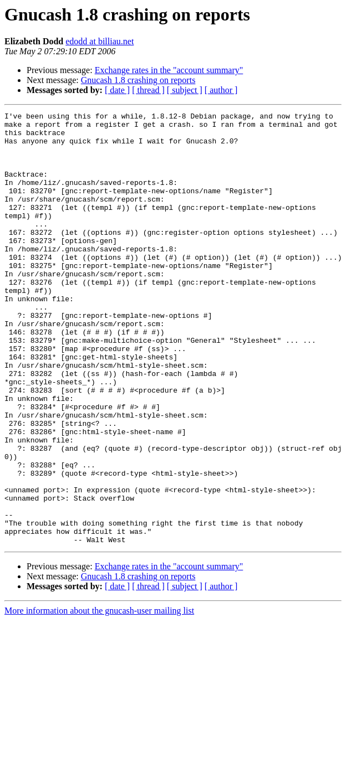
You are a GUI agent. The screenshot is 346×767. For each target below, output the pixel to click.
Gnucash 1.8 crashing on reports (138, 80)
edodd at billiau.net (99, 41)
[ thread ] (148, 90)
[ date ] (117, 90)
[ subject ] (184, 90)
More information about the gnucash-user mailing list (99, 697)
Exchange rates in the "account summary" (169, 70)
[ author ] (221, 90)
